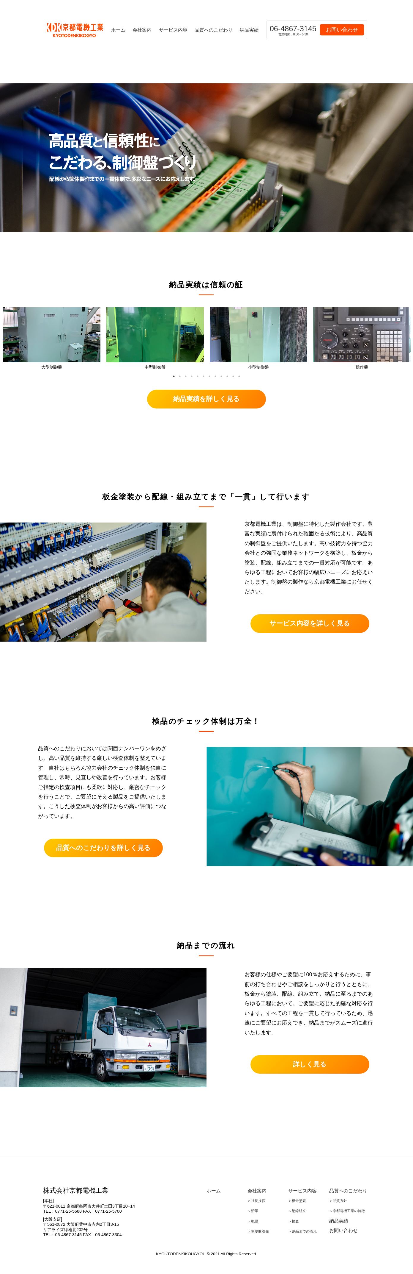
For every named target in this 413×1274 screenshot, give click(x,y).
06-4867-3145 (293, 30)
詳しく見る (310, 1064)
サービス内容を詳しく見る (309, 623)
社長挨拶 (258, 1201)
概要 (254, 1221)
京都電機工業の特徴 (349, 1211)
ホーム (118, 29)
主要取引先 (260, 1231)
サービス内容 (173, 29)
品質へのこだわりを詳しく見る (103, 848)
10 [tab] (227, 376)
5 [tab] (198, 376)
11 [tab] (233, 376)
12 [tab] (239, 376)
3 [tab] (186, 376)
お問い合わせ (342, 30)
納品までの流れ (304, 1231)
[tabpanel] (51, 339)
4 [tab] (192, 376)
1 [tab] (174, 376)
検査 (295, 1221)
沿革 (254, 1211)
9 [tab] (221, 376)
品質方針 (340, 1201)
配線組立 (299, 1211)
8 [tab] (215, 376)
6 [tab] (203, 376)
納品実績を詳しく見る (206, 399)
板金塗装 (299, 1201)
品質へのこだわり (214, 29)
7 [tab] (209, 376)
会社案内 (142, 29)
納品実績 (249, 29)
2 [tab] (180, 376)
